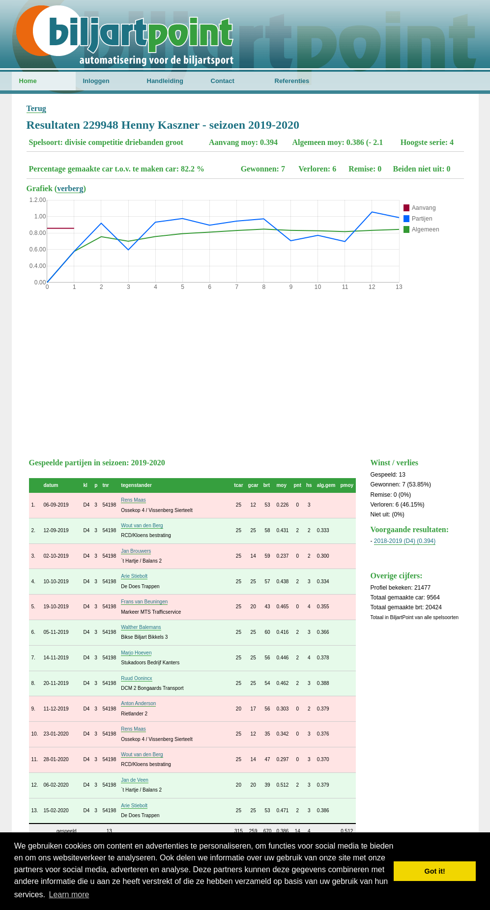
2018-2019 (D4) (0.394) (404, 541)
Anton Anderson (138, 703)
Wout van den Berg (142, 525)
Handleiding (165, 81)
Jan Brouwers (136, 551)
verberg (70, 188)
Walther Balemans (141, 627)
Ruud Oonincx (136, 678)
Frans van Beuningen (144, 601)
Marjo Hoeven (136, 652)
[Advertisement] (245, 372)
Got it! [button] (435, 871)
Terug (36, 108)
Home (28, 81)
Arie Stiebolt (134, 576)
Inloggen (96, 81)
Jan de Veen (134, 780)
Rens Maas (133, 500)
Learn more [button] (69, 894)
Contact (222, 81)
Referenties (292, 81)
